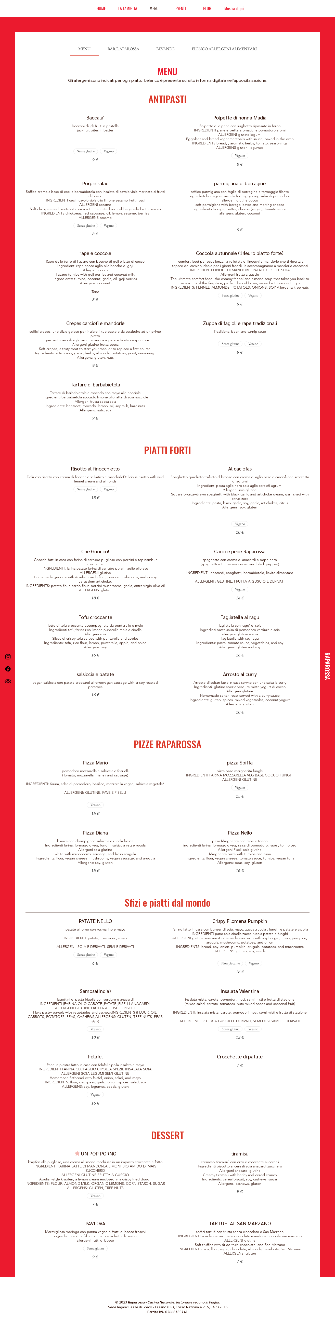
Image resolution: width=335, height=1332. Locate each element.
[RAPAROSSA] (327, 666)
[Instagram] (7, 656)
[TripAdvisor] (7, 681)
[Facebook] (7, 668)
